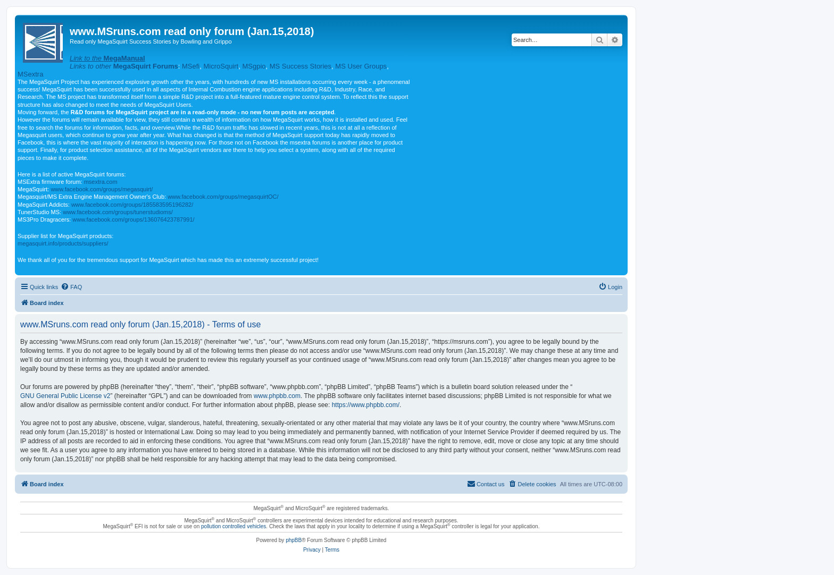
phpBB (294, 540)
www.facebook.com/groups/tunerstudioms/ (118, 212)
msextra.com (101, 182)
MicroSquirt (220, 66)
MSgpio (253, 66)
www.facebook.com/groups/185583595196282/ (132, 204)
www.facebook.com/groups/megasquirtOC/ (223, 196)
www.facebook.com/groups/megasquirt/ (102, 189)
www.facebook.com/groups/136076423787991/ (133, 219)
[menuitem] (71, 287)
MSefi (190, 66)
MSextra (30, 74)
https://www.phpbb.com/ (365, 405)
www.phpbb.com (277, 396)
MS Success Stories (300, 66)
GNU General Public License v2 (65, 396)
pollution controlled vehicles (233, 526)
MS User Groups (361, 66)
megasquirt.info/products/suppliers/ (63, 243)
